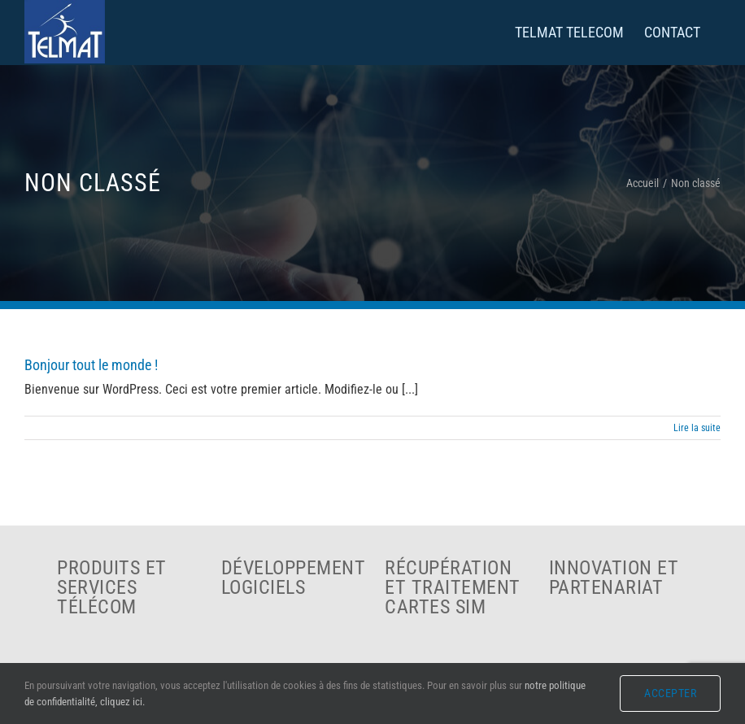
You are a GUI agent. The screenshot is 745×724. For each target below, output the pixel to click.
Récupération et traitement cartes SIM (453, 587)
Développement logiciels (293, 577)
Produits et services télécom (112, 587)
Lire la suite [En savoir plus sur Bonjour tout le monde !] (697, 428)
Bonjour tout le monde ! (91, 364)
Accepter (670, 693)
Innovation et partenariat (614, 577)
